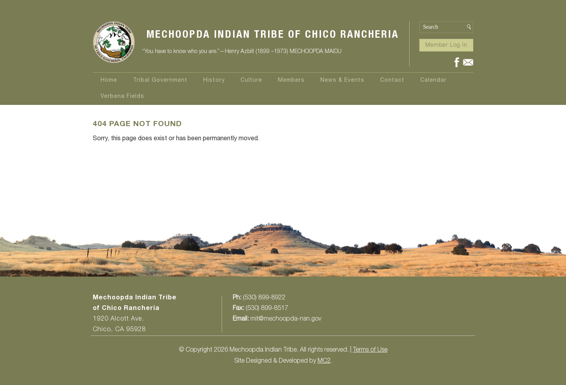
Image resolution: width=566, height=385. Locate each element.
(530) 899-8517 (267, 309)
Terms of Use (370, 350)
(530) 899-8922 (264, 298)
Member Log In (446, 45)
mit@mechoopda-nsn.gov (285, 319)
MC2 (324, 361)
